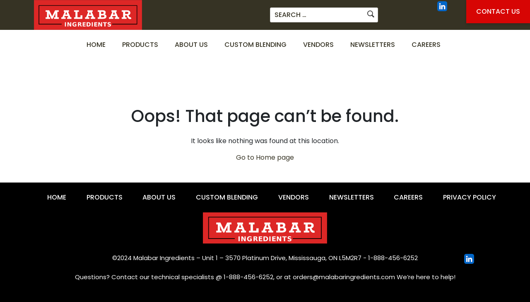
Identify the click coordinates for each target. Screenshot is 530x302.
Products (140, 44)
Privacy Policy (469, 197)
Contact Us (498, 11)
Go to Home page (265, 157)
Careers (426, 44)
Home (96, 44)
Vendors (318, 44)
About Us (191, 44)
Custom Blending (255, 44)
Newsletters (372, 44)
